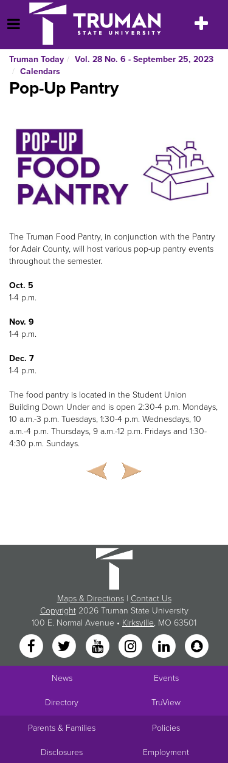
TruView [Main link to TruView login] (166, 702)
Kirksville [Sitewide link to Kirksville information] (138, 623)
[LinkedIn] (164, 646)
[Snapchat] (196, 646)
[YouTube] (98, 646)
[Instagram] (132, 646)
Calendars (40, 71)
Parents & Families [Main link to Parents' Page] (61, 728)
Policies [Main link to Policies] (166, 728)
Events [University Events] (166, 678)
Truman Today (36, 59)
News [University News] (62, 678)
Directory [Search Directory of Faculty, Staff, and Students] (61, 702)
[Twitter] (65, 646)
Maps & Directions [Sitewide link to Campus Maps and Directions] (90, 598)
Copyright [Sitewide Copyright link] (58, 611)
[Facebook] (32, 646)
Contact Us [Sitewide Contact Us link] (151, 598)
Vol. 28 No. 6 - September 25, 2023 (144, 59)
